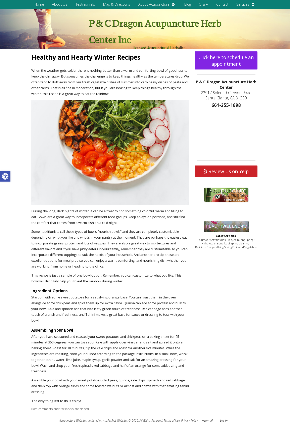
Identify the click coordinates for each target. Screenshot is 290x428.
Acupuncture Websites (73, 420)
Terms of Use (172, 420)
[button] (5, 176)
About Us (59, 4)
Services (242, 4)
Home (39, 4)
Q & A (203, 4)
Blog (187, 4)
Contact (222, 4)
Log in (224, 420)
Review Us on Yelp (226, 171)
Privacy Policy (189, 420)
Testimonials (85, 4)
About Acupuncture (154, 4)
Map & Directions (116, 4)
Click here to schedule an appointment (226, 60)
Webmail (207, 420)
